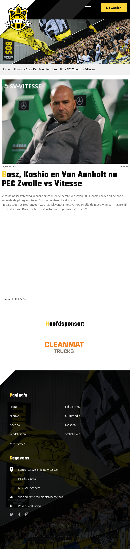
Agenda (15, 425)
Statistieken (72, 434)
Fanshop (70, 425)
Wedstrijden (18, 434)
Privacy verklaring (29, 506)
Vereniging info (19, 443)
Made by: (56, 540)
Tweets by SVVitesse (65, 525)
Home (6, 69)
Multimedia (72, 415)
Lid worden (114, 7)
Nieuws (18, 69)
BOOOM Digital (70, 540)
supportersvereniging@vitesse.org (40, 497)
